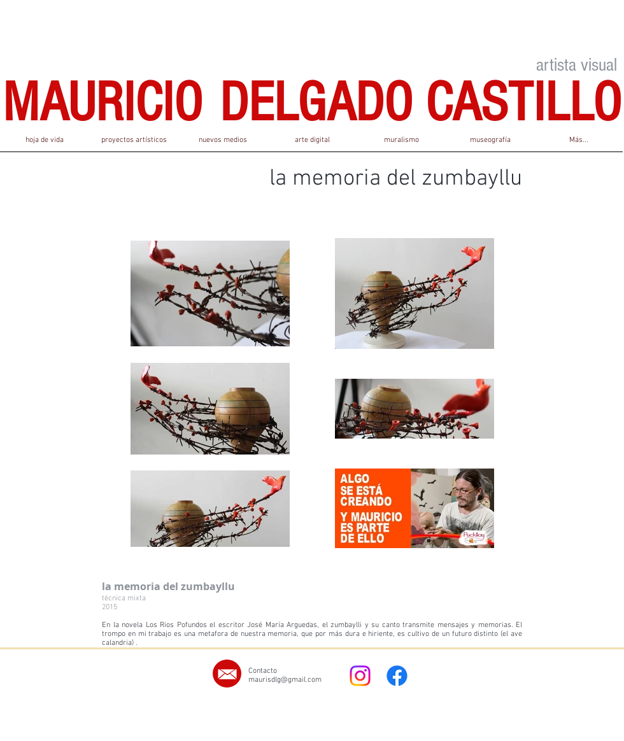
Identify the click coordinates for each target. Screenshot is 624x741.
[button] (133, 144)
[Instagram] (360, 675)
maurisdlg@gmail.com (285, 679)
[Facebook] (397, 675)
